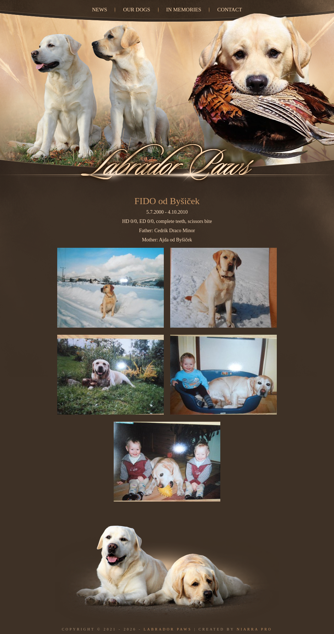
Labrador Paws (168, 629)
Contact (229, 9)
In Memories (183, 9)
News (99, 9)
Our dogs (136, 9)
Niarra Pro (254, 629)
